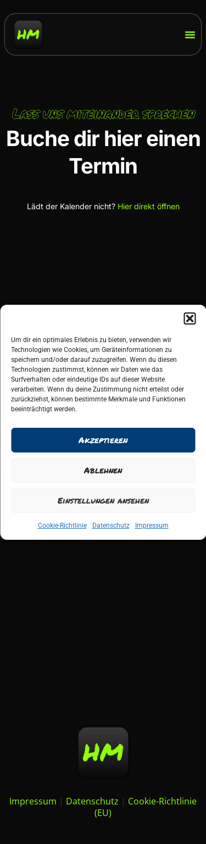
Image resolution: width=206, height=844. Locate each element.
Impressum (152, 525)
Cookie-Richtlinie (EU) (145, 807)
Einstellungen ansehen (103, 500)
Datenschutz (111, 525)
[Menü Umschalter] (190, 34)
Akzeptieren (103, 440)
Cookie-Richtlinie (62, 525)
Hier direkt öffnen (149, 206)
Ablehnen (103, 470)
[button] (189, 318)
